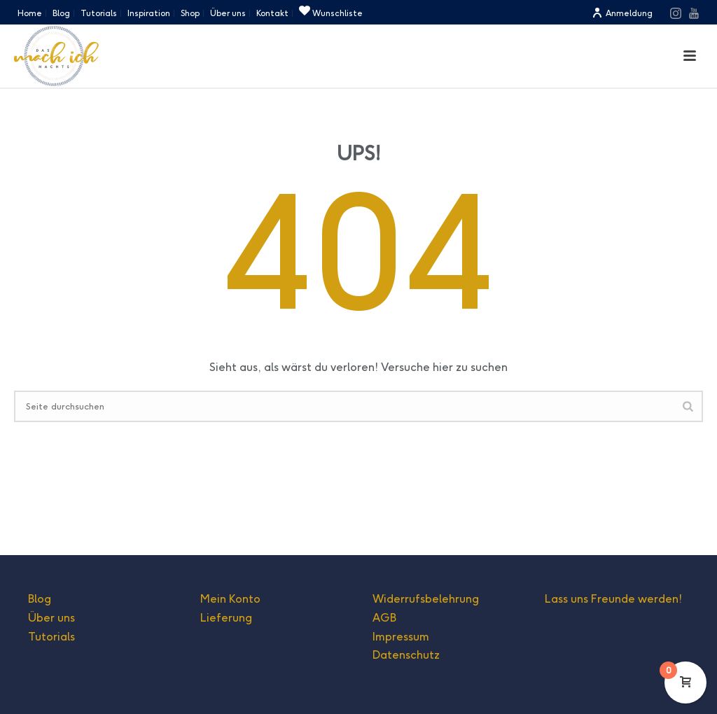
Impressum (401, 636)
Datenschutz (406, 655)
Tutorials (51, 636)
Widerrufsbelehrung (426, 599)
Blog (39, 599)
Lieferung (226, 617)
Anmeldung (622, 13)
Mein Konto (230, 599)
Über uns (51, 617)
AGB (384, 617)
